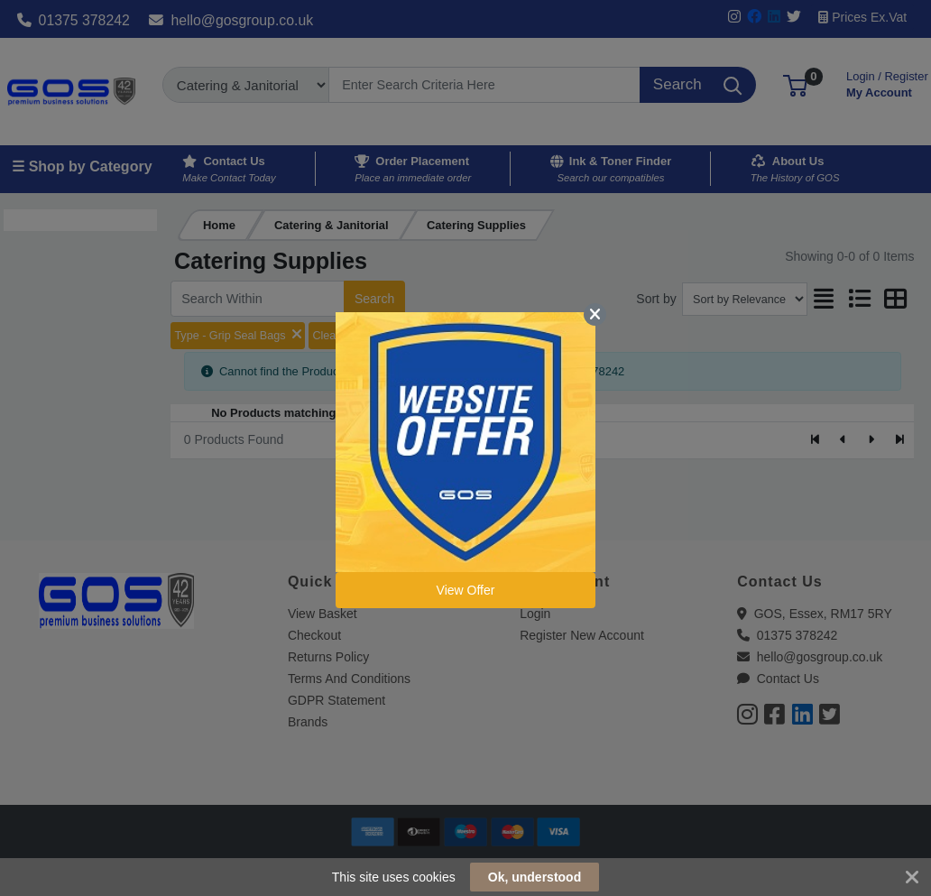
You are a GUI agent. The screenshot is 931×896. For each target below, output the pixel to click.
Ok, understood (534, 877)
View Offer (466, 590)
